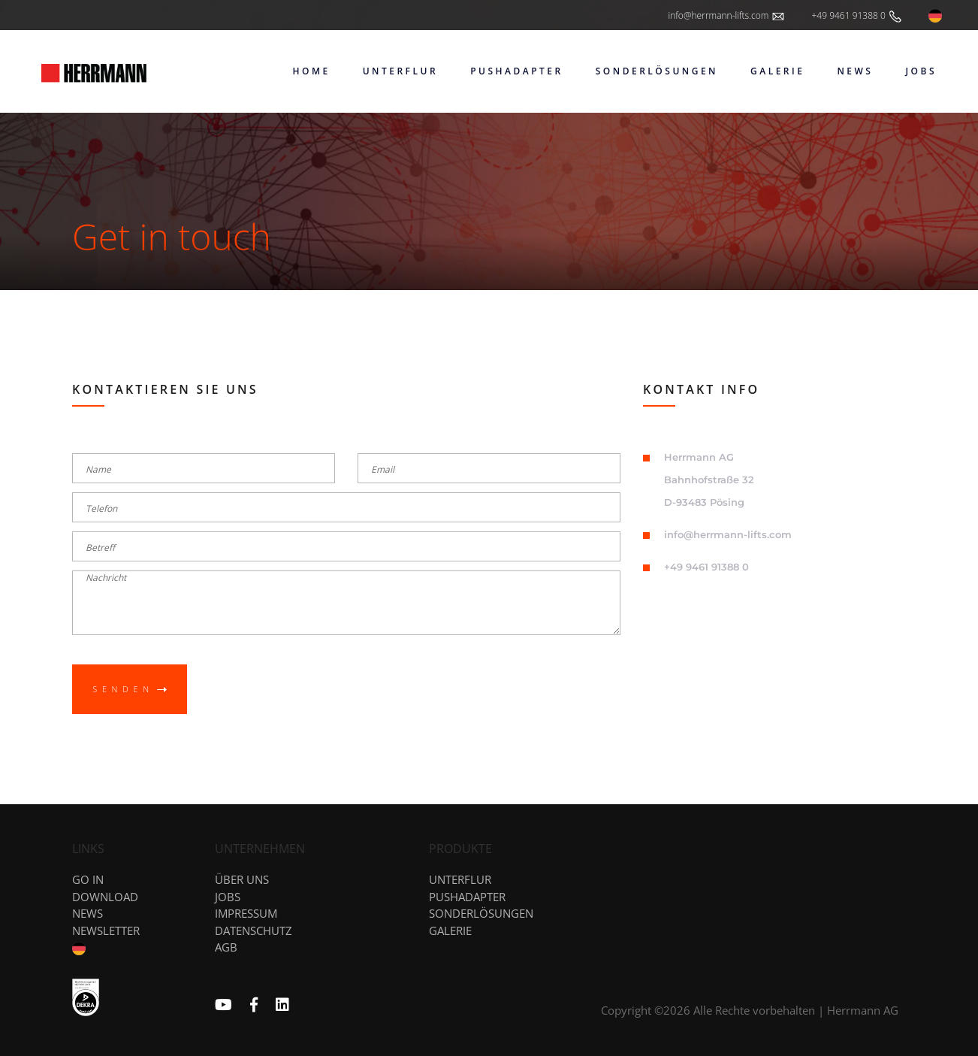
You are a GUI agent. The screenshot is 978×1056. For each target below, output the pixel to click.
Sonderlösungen (481, 913)
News (87, 913)
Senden (129, 688)
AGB (226, 947)
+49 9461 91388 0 (857, 16)
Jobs (227, 896)
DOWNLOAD (105, 896)
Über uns (242, 879)
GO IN (88, 879)
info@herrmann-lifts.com (727, 16)
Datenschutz (253, 930)
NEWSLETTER (106, 930)
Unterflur (460, 879)
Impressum (246, 913)
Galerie (450, 930)
